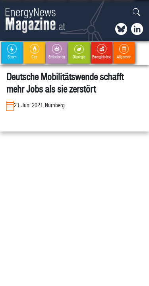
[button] (136, 12)
